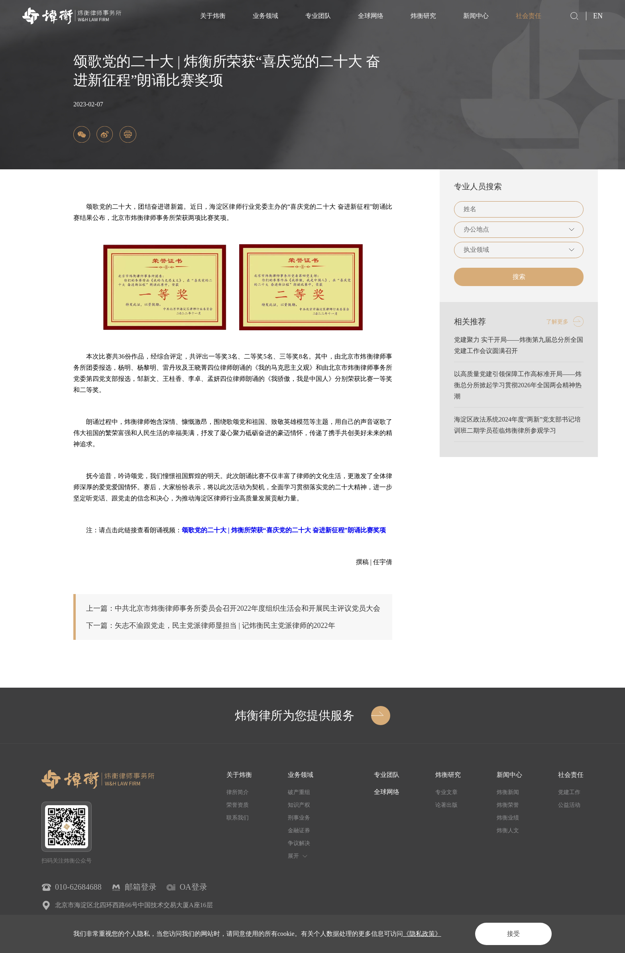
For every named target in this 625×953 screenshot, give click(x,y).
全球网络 (370, 15)
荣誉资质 (237, 805)
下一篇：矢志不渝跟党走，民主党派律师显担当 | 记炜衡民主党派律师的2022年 (210, 625)
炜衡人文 (508, 830)
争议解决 (299, 843)
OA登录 (193, 886)
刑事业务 (299, 818)
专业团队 (318, 15)
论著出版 (446, 805)
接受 (513, 933)
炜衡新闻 (508, 792)
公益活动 (569, 805)
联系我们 (237, 818)
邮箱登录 (141, 886)
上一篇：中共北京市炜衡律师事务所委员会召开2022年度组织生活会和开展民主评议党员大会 (233, 608)
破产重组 (299, 792)
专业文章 (446, 792)
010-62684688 (78, 886)
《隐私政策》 (422, 933)
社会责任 (528, 15)
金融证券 (299, 830)
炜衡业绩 (508, 818)
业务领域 (265, 15)
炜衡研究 (423, 15)
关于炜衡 (213, 15)
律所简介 (237, 792)
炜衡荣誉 (508, 805)
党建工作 (569, 792)
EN (598, 16)
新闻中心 (476, 15)
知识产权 (299, 805)
